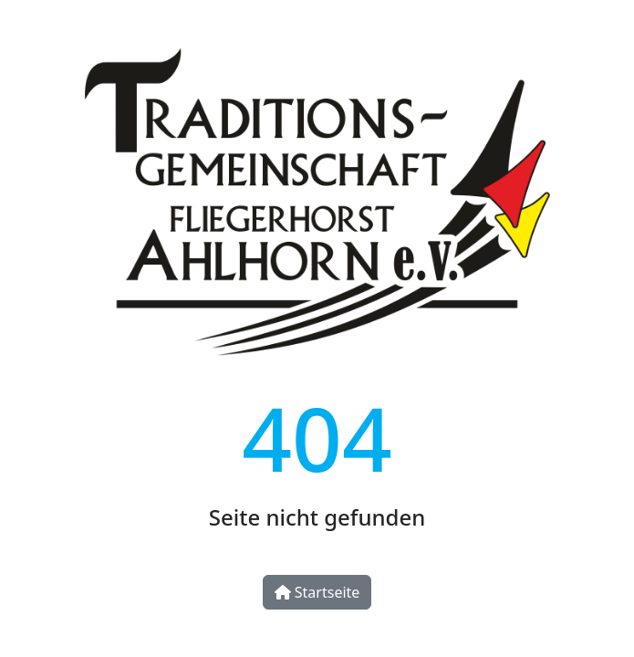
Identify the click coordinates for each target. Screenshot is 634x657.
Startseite (317, 592)
